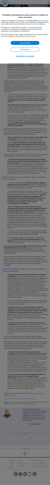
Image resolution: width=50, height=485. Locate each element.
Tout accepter (25, 43)
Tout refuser (25, 49)
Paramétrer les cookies (25, 56)
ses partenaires (43, 20)
